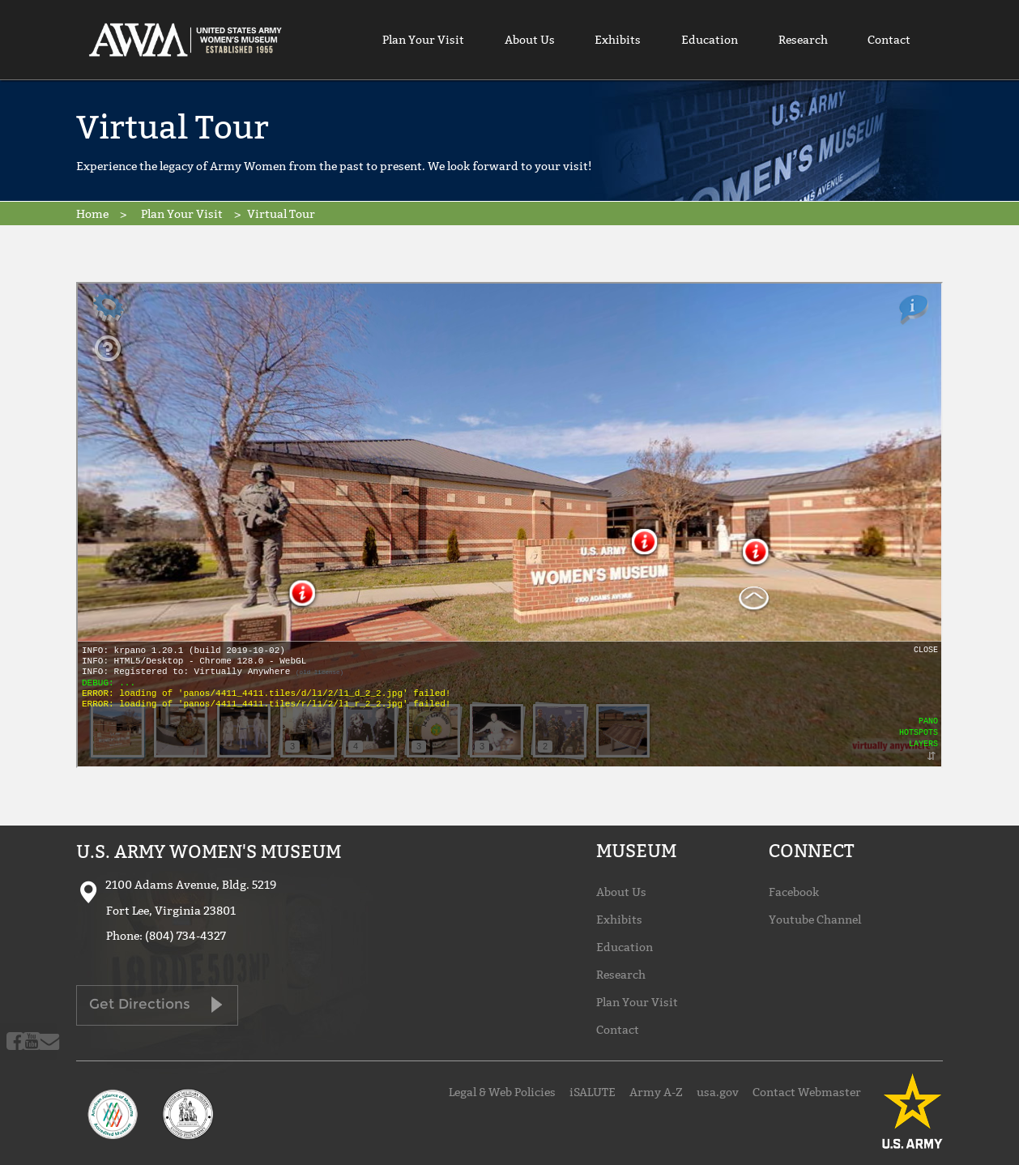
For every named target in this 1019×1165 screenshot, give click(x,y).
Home (92, 214)
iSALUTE (592, 1092)
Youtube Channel (815, 919)
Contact (889, 39)
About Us (530, 39)
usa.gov (718, 1092)
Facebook (794, 892)
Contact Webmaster (807, 1092)
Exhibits (618, 39)
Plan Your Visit (423, 39)
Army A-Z (656, 1092)
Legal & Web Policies (502, 1092)
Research (803, 39)
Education (709, 39)
